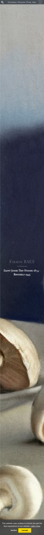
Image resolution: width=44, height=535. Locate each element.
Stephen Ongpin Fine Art (22, 2)
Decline (14, 530)
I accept (25, 530)
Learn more (35, 526)
